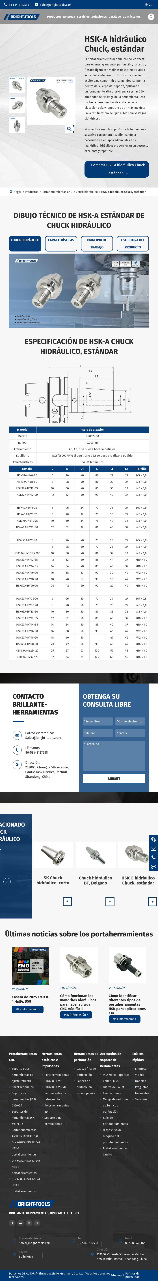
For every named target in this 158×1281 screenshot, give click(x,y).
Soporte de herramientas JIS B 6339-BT (24, 1099)
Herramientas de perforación (86, 1057)
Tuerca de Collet (113, 1087)
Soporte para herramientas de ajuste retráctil (22, 1075)
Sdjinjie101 (26, 1256)
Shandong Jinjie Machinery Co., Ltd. (61, 1273)
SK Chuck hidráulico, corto (52, 883)
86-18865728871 (135, 1243)
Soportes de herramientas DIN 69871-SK (23, 1118)
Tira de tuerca (112, 1093)
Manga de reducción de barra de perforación (116, 1105)
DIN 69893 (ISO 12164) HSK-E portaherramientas (26, 1185)
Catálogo (115, 17)
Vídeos (139, 1075)
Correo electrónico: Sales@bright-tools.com (43, 735)
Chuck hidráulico (87, 194)
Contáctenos (131, 17)
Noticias (140, 1081)
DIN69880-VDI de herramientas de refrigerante (55, 1093)
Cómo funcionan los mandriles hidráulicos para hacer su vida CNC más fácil (78, 1002)
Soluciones (99, 17)
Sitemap (116, 1275)
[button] (7, 884)
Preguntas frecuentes (142, 1090)
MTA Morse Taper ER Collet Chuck (116, 1078)
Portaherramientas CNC (57, 194)
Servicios (83, 17)
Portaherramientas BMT (56, 1108)
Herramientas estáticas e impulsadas (52, 1060)
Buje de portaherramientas (115, 1121)
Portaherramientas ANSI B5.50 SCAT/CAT (25, 1133)
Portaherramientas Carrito (115, 1151)
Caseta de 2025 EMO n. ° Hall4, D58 (30, 999)
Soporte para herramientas (53, 1121)
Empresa (69, 17)
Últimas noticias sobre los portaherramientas (79, 934)
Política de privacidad (132, 1275)
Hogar (17, 194)
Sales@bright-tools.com (53, 4)
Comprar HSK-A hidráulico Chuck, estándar (118, 169)
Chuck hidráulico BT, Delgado (95, 883)
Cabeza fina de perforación (86, 1072)
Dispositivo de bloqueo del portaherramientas (115, 1136)
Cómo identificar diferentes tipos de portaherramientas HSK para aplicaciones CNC (127, 1004)
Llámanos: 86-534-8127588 (36, 750)
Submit (114, 779)
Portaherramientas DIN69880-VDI (56, 1078)
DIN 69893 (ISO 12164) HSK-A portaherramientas (26, 1148)
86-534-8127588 (16, 4)
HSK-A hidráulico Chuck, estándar (123, 194)
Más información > (28, 1009)
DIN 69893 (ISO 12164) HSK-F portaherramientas (26, 1167)
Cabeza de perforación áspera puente (86, 1087)
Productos (54, 17)
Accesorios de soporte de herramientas (110, 1060)
